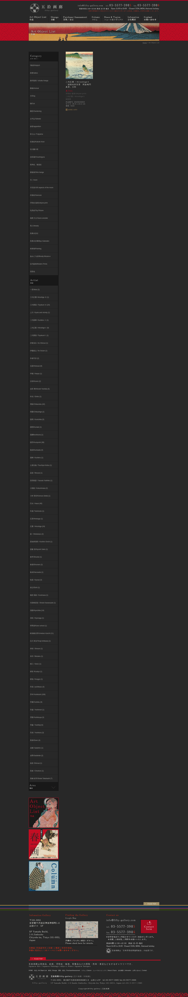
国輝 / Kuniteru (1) (36, 458)
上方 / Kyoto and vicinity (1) (40, 312)
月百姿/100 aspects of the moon (41, 188)
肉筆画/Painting (35, 249)
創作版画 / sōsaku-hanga (39, 81)
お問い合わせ (150, 18)
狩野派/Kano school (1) (38, 626)
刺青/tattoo (34, 73)
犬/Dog (32, 96)
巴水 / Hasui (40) (36, 503)
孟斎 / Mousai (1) (36, 473)
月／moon (33, 180)
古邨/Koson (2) (35, 381)
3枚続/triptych (35, 65)
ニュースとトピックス (113, 18)
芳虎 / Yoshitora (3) (37, 733)
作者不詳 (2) (34, 358)
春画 (55, 18)
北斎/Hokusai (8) (36, 366)
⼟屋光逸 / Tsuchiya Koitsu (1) (41, 465)
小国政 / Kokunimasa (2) (39, 488)
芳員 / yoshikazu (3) (37, 687)
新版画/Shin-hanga (37, 172)
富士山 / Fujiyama (36, 134)
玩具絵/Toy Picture (37, 210)
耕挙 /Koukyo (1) (36, 671)
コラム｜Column (86, 970)
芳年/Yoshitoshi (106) (37, 694)
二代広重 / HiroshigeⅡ (75, 96)
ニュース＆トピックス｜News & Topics (105, 970)
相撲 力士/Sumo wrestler (39, 218)
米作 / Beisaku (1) (36, 656)
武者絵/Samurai (35, 195)
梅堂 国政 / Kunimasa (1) (39, 595)
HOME (31, 970)
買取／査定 (75, 18)
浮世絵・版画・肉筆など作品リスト (39, 18)
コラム (96, 18)
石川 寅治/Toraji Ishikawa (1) (40, 641)
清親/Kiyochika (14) (37, 610)
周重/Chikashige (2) (37, 412)
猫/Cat (32, 103)
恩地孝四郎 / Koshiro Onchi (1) (41, 542)
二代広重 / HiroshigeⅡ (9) (39, 328)
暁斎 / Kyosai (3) (36, 580)
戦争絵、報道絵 (35, 165)
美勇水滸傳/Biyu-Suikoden (39, 241)
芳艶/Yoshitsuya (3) (37, 717)
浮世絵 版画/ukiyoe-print (39, 203)
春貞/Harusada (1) (36, 572)
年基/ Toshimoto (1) (37, 511)
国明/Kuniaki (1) (36, 427)
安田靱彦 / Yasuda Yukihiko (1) (41, 481)
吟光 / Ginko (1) (35, 396)
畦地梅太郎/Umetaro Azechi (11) (42, 633)
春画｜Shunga (52, 970)
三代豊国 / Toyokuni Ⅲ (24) (40, 305)
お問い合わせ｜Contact (139, 970)
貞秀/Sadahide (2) (36, 756)
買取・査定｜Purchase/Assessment (69, 970)
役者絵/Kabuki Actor (37, 142)
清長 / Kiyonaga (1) (37, 618)
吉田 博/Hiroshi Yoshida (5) (40, 389)
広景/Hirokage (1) (36, 519)
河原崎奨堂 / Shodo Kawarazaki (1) (43, 603)
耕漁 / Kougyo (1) (36, 679)
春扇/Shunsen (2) (36, 565)
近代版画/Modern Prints (38, 264)
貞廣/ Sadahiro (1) (36, 748)
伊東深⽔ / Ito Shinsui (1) (39, 343)
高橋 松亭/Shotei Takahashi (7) (41, 778)
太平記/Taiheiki (35, 119)
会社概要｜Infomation (124, 970)
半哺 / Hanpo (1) (36, 374)
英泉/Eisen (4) (35, 740)
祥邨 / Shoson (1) (36, 649)
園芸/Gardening (35, 111)
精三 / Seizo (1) (35, 664)
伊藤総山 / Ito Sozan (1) (38, 351)
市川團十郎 (34, 149)
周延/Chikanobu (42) (37, 404)
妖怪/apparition (35, 126)
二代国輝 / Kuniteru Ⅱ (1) (39, 320)
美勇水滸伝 (34, 233)
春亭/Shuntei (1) (36, 557)
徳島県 (68, 99)
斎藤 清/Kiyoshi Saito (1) (39, 549)
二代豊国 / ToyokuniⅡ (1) (39, 335)
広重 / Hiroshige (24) (37, 526)
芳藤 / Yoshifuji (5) (36, 725)
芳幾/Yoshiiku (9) (36, 702)
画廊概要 (133, 18)
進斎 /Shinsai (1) (36, 763)
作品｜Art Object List (40, 970)
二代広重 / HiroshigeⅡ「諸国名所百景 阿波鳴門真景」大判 (78, 84)
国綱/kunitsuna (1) (36, 435)
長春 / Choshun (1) (37, 771)
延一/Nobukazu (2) (37, 534)
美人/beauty (34, 226)
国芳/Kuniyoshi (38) (37, 442)
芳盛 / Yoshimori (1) (37, 710)
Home (145, 43)
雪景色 (32, 272)
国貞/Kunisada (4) (36, 450)
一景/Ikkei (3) (35, 290)
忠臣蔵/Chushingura (37, 157)
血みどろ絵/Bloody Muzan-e (40, 256)
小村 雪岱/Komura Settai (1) (40, 496)
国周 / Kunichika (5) (37, 419)
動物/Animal (34, 88)
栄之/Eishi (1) (35, 587)
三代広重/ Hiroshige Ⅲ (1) (39, 297)
